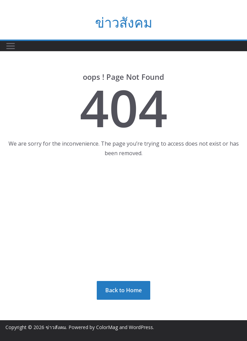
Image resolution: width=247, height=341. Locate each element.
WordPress (141, 327)
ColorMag (107, 327)
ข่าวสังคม (123, 22)
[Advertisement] (123, 219)
